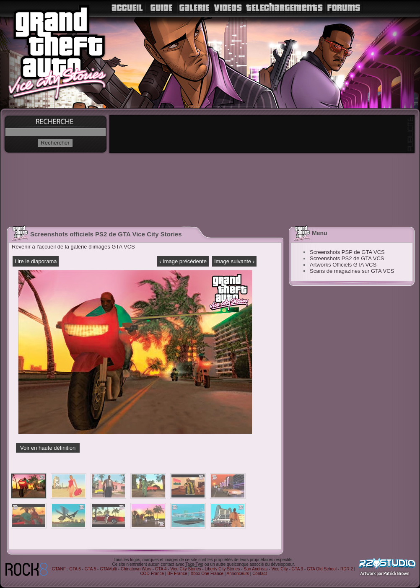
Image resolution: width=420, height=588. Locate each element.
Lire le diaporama (36, 261)
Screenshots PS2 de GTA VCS (347, 258)
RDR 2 (346, 569)
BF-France (177, 573)
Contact (259, 573)
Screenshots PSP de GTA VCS (347, 252)
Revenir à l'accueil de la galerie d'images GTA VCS (73, 246)
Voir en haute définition (47, 448)
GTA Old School (322, 569)
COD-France (152, 573)
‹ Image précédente (183, 261)
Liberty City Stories (222, 569)
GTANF (59, 569)
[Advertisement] (328, 418)
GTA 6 (75, 569)
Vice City (279, 569)
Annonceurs (238, 573)
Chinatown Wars (136, 569)
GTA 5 (90, 569)
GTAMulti (108, 569)
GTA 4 (161, 569)
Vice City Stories (185, 569)
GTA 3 (297, 569)
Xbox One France (207, 573)
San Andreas (255, 569)
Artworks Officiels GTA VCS (343, 265)
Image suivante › (234, 261)
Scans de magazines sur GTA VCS (352, 271)
